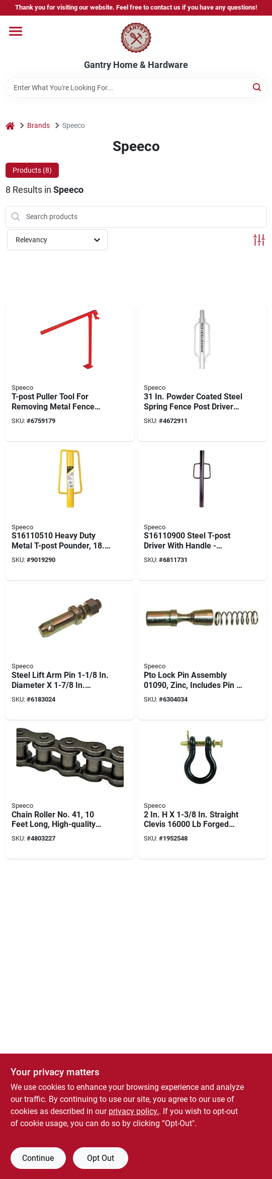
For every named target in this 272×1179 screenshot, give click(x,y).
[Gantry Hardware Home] (136, 38)
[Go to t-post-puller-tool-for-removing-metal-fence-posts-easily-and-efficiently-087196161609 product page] (70, 373)
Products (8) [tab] (32, 170)
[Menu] (15, 31)
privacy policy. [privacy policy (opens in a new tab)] (134, 1111)
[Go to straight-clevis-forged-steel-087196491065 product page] (202, 791)
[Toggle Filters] (259, 240)
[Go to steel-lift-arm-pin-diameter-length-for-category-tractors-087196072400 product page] (70, 652)
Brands (38, 125)
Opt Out (100, 1158)
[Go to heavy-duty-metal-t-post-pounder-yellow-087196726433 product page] (70, 513)
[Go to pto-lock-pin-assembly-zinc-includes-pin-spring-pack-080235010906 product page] (202, 652)
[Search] (257, 87)
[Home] (10, 125)
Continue (38, 1158)
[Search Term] (136, 88)
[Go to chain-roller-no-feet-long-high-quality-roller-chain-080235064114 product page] (70, 791)
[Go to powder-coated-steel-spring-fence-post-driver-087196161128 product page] (202, 373)
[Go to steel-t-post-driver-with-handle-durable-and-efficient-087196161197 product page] (202, 513)
